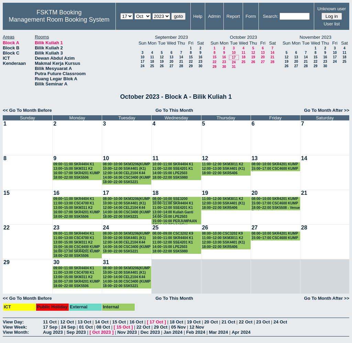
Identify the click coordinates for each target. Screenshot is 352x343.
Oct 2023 (101, 332)
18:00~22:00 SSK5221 (120, 182)
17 (142, 61)
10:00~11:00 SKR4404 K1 (172, 164)
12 (162, 57)
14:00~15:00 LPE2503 (169, 173)
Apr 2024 (241, 332)
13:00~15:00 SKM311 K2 (72, 168)
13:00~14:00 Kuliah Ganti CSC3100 (172, 212)
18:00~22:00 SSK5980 (170, 177)
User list (331, 23)
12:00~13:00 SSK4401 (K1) (223, 168)
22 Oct (246, 321)
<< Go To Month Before (27, 110)
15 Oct (119, 321)
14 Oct (102, 321)
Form (250, 16)
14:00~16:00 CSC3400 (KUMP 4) (127, 178)
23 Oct (263, 321)
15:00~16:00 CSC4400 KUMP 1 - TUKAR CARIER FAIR (76, 247)
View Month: (16, 332)
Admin (214, 16)
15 (190, 57)
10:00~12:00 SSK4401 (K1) (124, 168)
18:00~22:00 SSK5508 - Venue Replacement (276, 208)
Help (197, 16)
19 (162, 61)
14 (181, 57)
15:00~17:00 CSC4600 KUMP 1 (275, 169)
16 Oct (136, 321)
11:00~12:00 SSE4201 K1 (172, 168)
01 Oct (86, 327)
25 (152, 66)
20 (171, 61)
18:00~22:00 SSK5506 (71, 177)
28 (181, 66)
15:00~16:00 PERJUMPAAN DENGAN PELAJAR (174, 221)
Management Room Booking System (59, 19)
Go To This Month (174, 110)
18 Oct (176, 321)
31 (233, 67)
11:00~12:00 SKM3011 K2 (222, 164)
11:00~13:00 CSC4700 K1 (73, 203)
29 (190, 66)
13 (171, 57)
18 (152, 61)
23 (200, 61)
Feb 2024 (195, 332)
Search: (270, 16)
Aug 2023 (53, 332)
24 (142, 66)
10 (142, 57)
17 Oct (156, 321)
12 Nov (196, 327)
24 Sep (68, 327)
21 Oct (228, 321)
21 (181, 61)
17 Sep (50, 327)
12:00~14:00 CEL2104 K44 (124, 173)
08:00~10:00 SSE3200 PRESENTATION (169, 199)
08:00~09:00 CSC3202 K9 (172, 233)
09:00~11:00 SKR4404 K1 (73, 164)
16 (200, 57)
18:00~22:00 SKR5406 (220, 173)
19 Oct (194, 321)
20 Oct (211, 321)
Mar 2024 (218, 332)
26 (162, 66)
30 (200, 66)
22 (190, 61)
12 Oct (67, 321)
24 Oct (280, 321)
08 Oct (103, 327)
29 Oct (160, 327)
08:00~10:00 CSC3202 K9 (222, 233)
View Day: (13, 321)
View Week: (15, 327)
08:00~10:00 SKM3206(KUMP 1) (126, 164)
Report (233, 16)
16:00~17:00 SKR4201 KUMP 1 (76, 173)
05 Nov (178, 327)
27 (171, 66)
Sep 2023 (76, 332)
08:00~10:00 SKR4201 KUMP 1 (275, 164)
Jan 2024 (173, 332)
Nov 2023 (127, 332)
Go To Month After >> (326, 110)
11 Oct (50, 321)
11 (152, 57)
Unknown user (331, 8)
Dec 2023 (150, 332)
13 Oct (84, 321)
